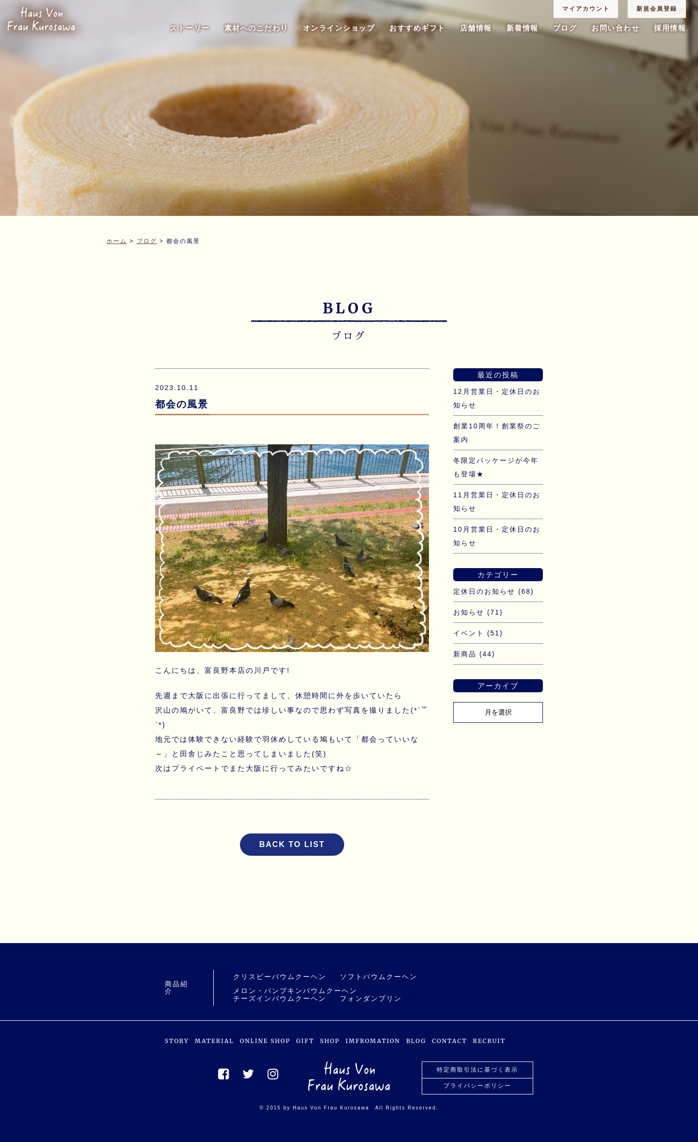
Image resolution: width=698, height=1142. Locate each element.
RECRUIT (489, 1040)
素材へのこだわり (256, 28)
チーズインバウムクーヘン (279, 998)
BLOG (416, 1040)
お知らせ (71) (478, 612)
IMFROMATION (373, 1040)
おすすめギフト (417, 28)
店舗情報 (476, 28)
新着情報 (523, 28)
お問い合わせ (615, 28)
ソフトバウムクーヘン (378, 976)
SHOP (330, 1040)
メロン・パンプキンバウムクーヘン (295, 991)
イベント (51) (478, 633)
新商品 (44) (474, 654)
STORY (177, 1040)
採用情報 (670, 28)
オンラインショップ (339, 28)
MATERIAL (214, 1040)
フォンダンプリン (371, 998)
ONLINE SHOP (265, 1040)
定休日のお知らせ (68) (493, 591)
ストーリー (190, 28)
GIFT (305, 1040)
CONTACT (449, 1040)
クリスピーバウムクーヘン (279, 976)
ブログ (565, 28)
